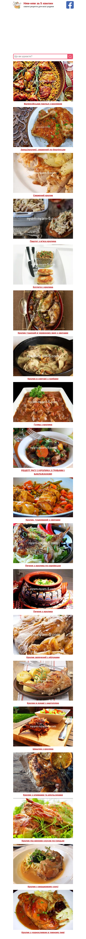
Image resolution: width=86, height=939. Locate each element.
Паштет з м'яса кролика (43, 241)
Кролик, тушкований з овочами (43, 519)
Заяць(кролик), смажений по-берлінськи (43, 149)
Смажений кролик (43, 195)
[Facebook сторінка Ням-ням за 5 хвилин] (70, 2)
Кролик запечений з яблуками (43, 657)
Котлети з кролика (43, 287)
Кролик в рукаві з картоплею (43, 703)
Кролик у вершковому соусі (43, 886)
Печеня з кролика (43, 611)
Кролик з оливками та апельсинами (43, 795)
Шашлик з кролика (43, 749)
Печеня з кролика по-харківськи (43, 565)
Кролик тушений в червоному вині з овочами (43, 333)
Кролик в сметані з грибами (43, 378)
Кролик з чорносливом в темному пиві (43, 932)
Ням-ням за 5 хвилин (38, 3)
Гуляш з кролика (43, 424)
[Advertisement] (43, 31)
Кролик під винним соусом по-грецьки (43, 840)
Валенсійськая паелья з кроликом (43, 103)
